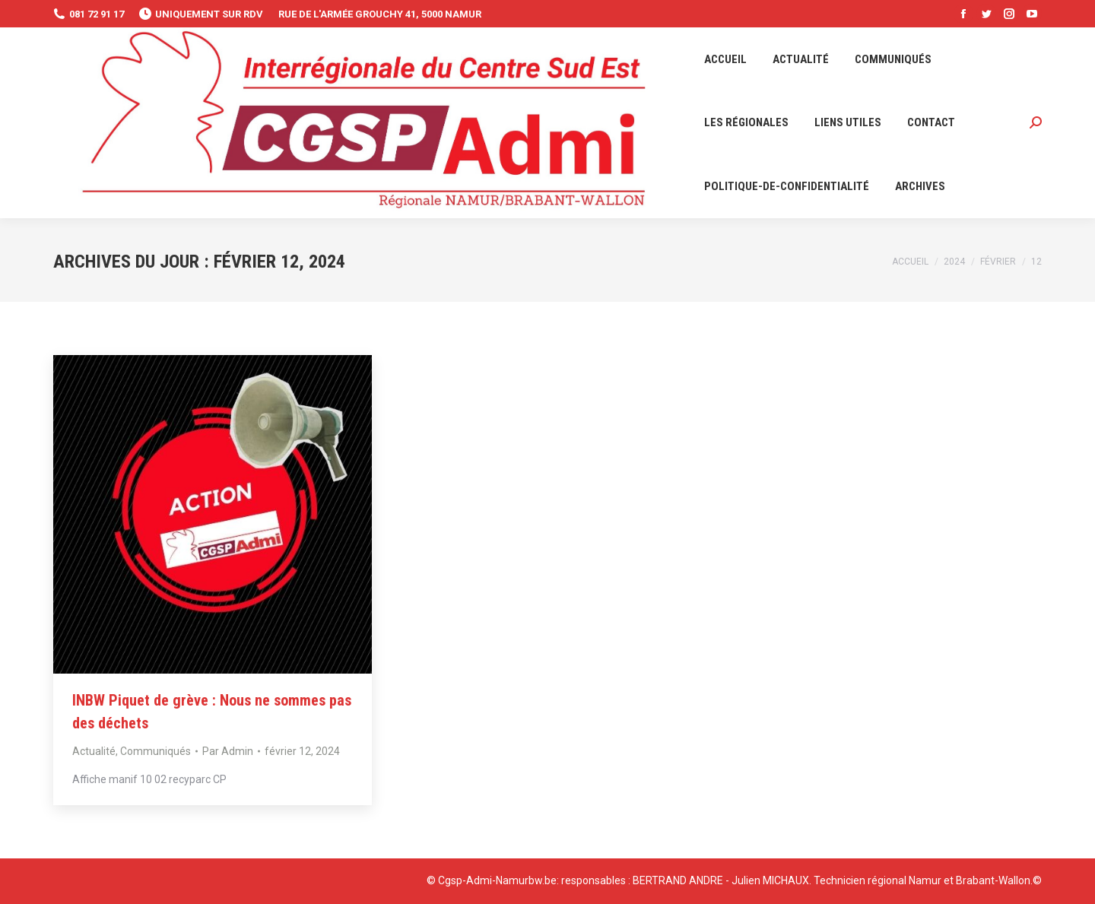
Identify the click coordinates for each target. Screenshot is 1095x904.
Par (227, 751)
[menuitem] (725, 59)
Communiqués (155, 751)
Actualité (94, 751)
